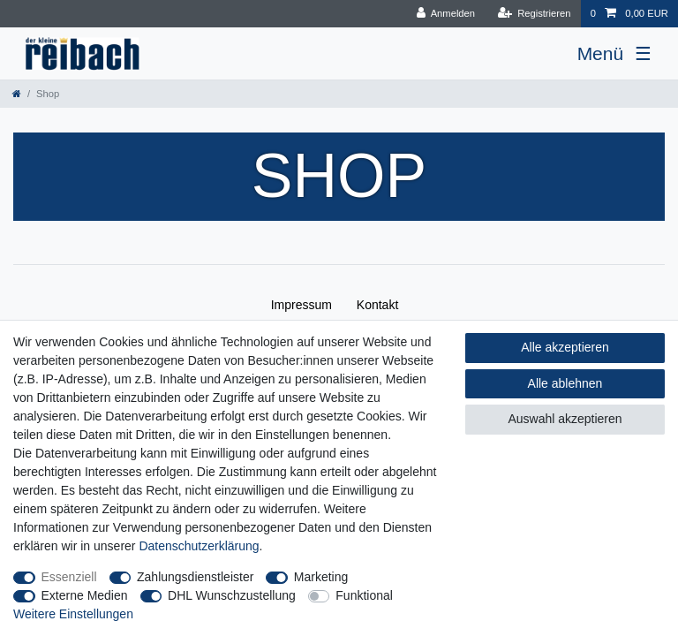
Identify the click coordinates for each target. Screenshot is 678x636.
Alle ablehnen (565, 383)
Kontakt (377, 305)
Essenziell (69, 577)
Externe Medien (84, 595)
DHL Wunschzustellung (232, 595)
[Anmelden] (445, 13)
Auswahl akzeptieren (565, 419)
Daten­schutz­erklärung (199, 546)
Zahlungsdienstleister (195, 577)
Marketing (321, 577)
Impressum (301, 305)
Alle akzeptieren (565, 347)
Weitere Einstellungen (73, 614)
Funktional (364, 595)
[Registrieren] (533, 13)
